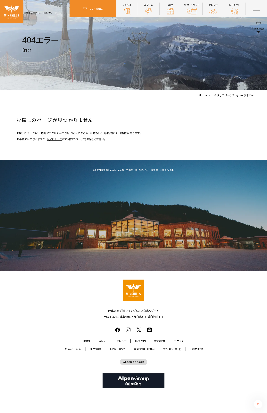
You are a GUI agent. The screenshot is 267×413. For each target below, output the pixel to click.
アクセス (179, 341)
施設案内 (159, 341)
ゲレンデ (121, 341)
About (103, 341)
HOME (87, 341)
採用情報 (95, 349)
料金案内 (140, 341)
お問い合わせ (117, 349)
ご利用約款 (196, 349)
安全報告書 (170, 349)
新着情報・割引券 (144, 349)
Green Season (133, 362)
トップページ (54, 139)
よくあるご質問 (72, 349)
